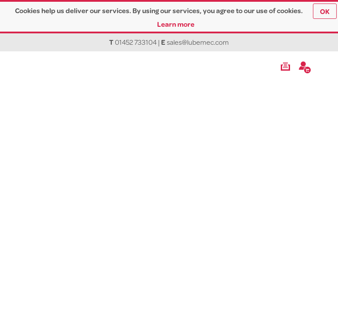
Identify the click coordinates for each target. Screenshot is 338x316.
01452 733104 (136, 42)
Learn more (176, 24)
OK (325, 11)
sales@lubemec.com (198, 42)
